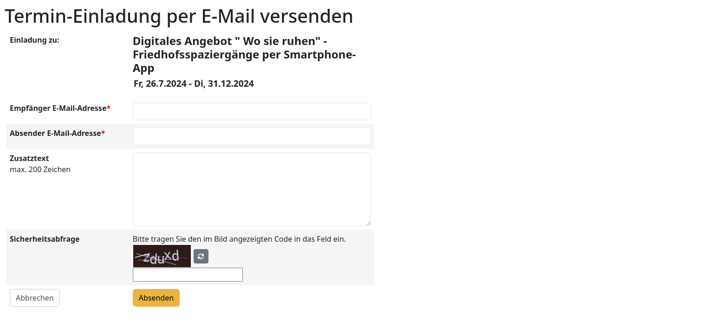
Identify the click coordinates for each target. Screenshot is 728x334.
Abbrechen (35, 298)
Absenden (156, 298)
